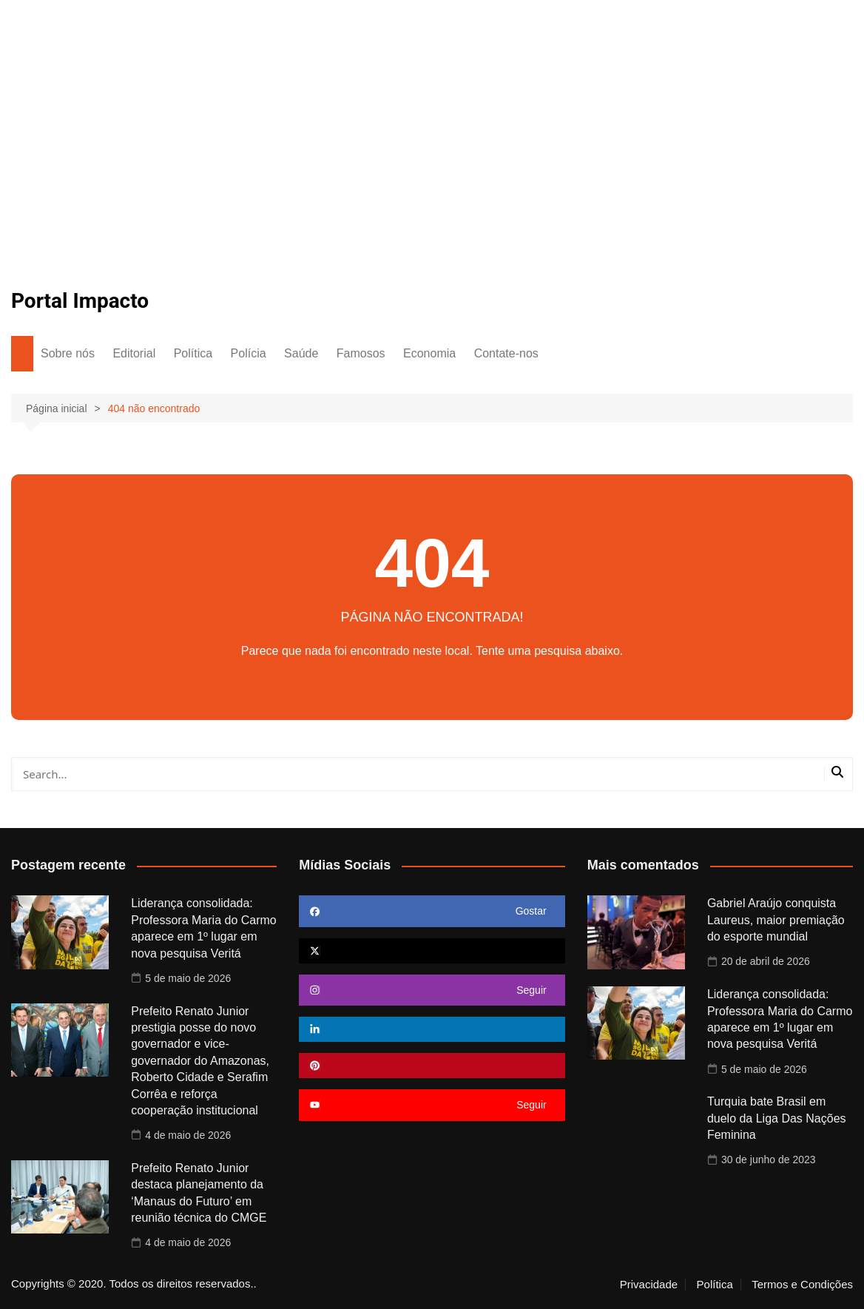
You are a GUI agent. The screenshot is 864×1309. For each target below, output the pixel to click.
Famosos (361, 353)
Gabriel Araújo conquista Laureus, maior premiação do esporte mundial (776, 920)
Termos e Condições (802, 1285)
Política (193, 353)
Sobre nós (68, 353)
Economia (429, 353)
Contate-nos (506, 353)
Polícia (248, 353)
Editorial (133, 353)
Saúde (301, 353)
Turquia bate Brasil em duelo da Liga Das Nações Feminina (776, 1118)
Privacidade (649, 1285)
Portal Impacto (80, 301)
